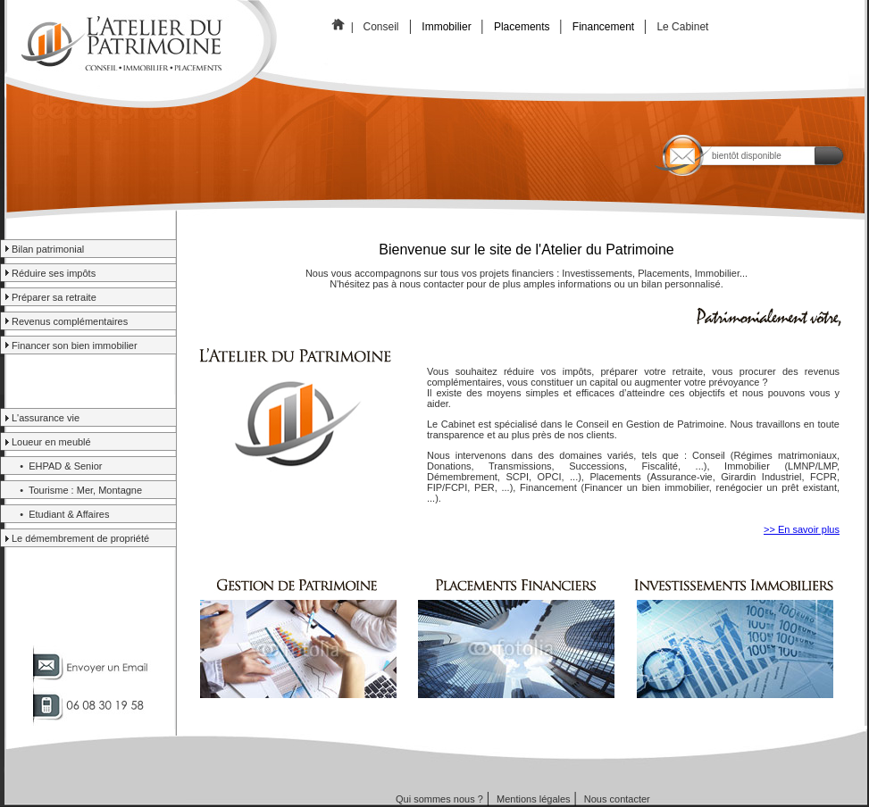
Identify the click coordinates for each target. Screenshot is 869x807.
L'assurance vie (45, 417)
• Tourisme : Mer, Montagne (77, 490)
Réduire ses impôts (54, 273)
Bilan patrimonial (48, 249)
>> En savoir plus (802, 529)
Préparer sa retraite (54, 297)
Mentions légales (534, 799)
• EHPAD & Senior (57, 466)
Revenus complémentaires (70, 321)
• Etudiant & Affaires (60, 514)
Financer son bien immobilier (75, 345)
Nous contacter (617, 799)
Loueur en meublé (51, 442)
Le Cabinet (684, 27)
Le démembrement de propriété (80, 538)
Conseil (381, 27)
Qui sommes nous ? (439, 799)
